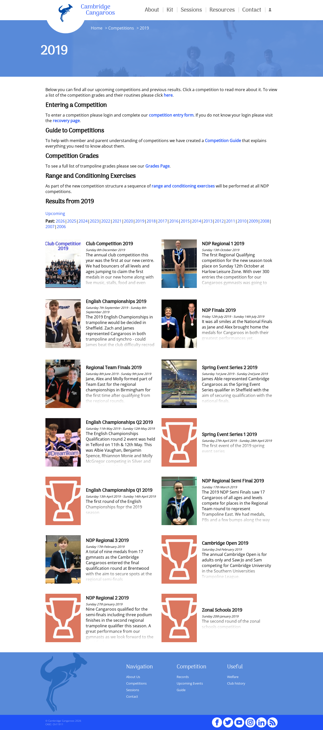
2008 (264, 221)
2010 (242, 221)
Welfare (232, 676)
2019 (139, 221)
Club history (236, 683)
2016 (173, 221)
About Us (133, 676)
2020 (128, 221)
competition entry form (171, 115)
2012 (219, 221)
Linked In (261, 722)
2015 (185, 221)
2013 (207, 221)
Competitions (121, 28)
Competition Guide (223, 140)
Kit (170, 10)
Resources (222, 10)
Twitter (228, 720)
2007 (50, 226)
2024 (83, 221)
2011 (230, 221)
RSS (272, 720)
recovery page (66, 120)
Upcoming (55, 213)
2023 (94, 221)
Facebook (217, 720)
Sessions (191, 10)
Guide (181, 690)
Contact (251, 10)
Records (183, 676)
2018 (151, 221)
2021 (117, 221)
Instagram (250, 720)
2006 (61, 226)
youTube (239, 720)
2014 (196, 221)
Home (96, 28)
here (168, 95)
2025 (71, 221)
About (152, 10)
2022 (105, 221)
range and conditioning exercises (183, 186)
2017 (162, 221)
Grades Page (157, 166)
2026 (60, 221)
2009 (253, 221)
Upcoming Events (190, 683)
